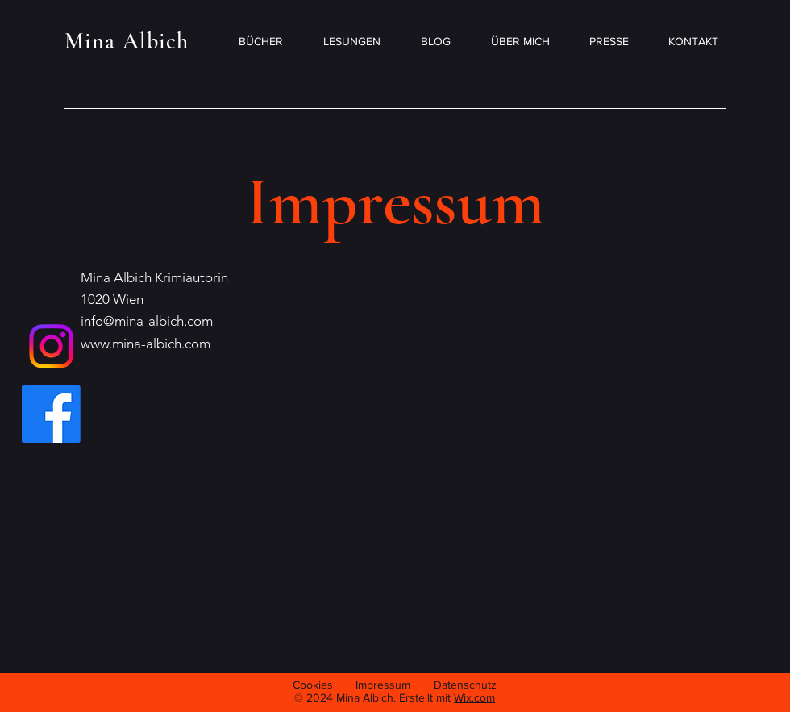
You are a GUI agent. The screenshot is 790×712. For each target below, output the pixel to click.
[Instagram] (51, 346)
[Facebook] (51, 414)
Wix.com (474, 697)
